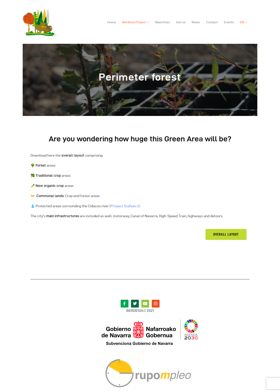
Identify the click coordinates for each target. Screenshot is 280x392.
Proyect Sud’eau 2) (125, 206)
